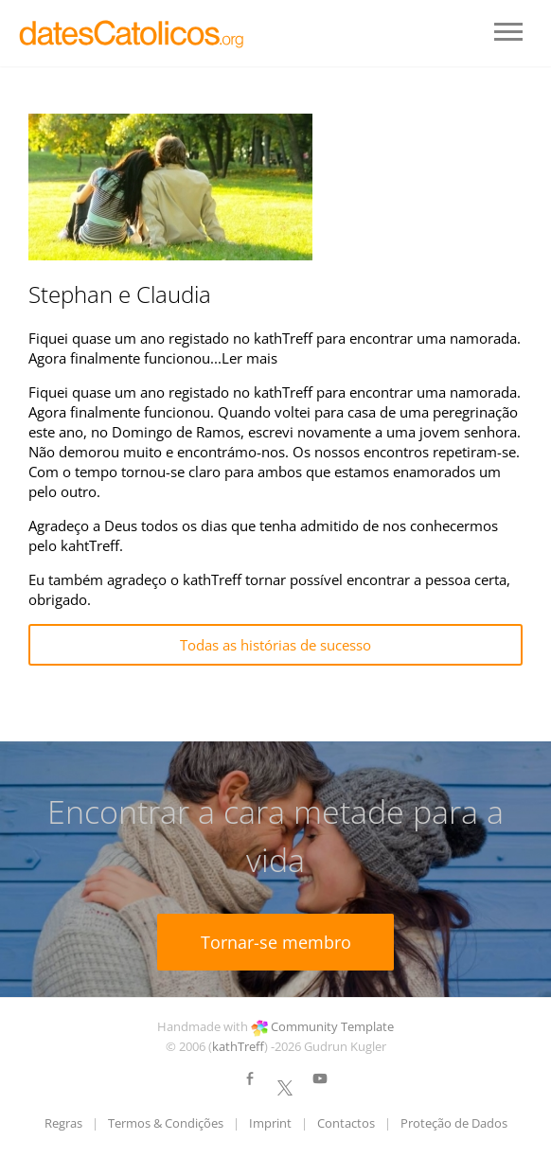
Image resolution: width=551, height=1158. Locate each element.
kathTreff (238, 1046)
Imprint (270, 1122)
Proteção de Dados (453, 1122)
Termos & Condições (165, 1122)
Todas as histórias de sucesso (275, 644)
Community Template (332, 1026)
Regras (63, 1122)
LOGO (132, 33)
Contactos (346, 1122)
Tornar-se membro (276, 942)
